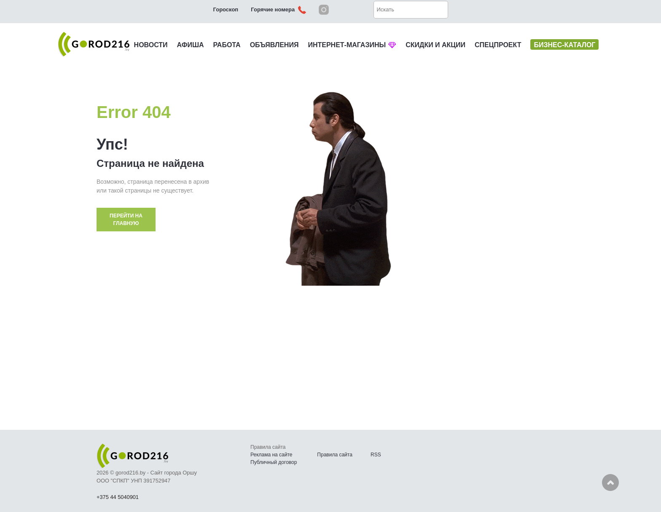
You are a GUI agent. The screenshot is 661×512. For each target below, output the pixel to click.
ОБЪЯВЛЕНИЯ (274, 44)
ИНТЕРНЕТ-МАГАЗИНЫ (352, 44)
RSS (376, 455)
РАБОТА (227, 44)
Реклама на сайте (271, 455)
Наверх (610, 482)
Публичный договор (273, 462)
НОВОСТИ (151, 44)
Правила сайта (334, 455)
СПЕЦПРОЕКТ (498, 44)
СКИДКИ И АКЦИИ (435, 44)
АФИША (190, 44)
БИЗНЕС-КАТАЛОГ (564, 44)
